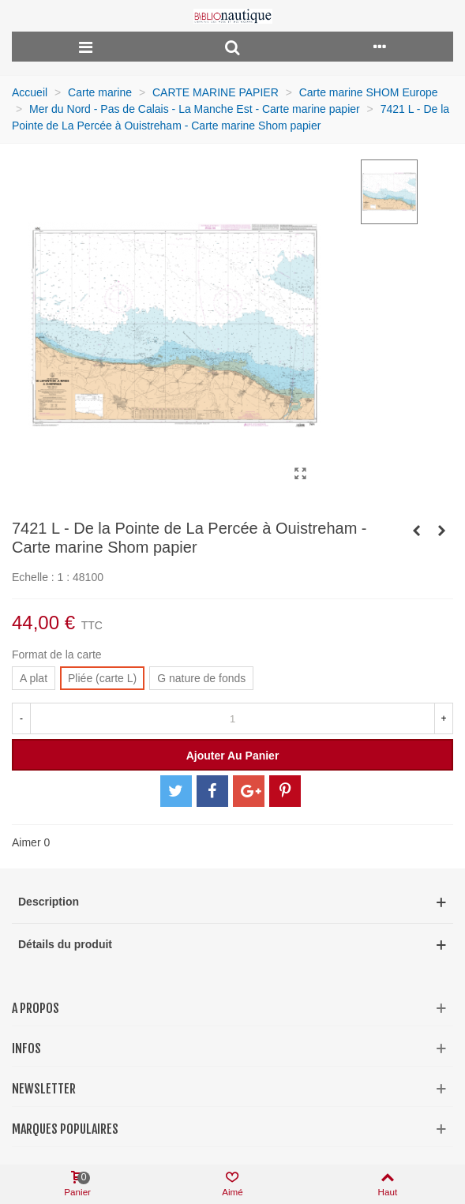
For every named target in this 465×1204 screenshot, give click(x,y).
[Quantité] (232, 718)
